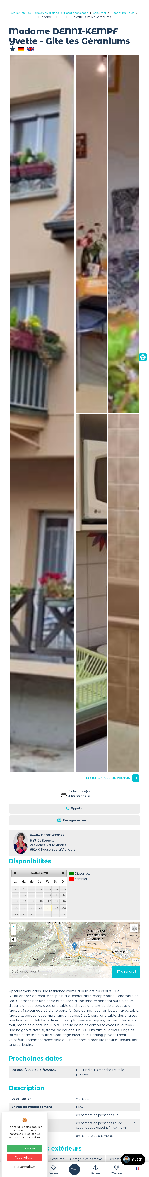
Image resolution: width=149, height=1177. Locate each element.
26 (64, 908)
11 (57, 895)
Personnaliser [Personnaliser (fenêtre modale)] (24, 1166)
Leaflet (136, 960)
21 (25, 908)
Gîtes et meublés (122, 13)
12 (64, 895)
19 (64, 901)
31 (49, 914)
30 (25, 889)
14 (25, 901)
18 (56, 901)
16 (41, 901)
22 (33, 908)
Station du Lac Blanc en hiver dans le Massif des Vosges (49, 13)
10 (49, 895)
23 (41, 908)
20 (16, 908)
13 (17, 901)
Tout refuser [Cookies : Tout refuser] (24, 1157)
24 (49, 908)
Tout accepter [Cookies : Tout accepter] (24, 1148)
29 (16, 889)
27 (16, 914)
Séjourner (99, 13)
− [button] (13, 932)
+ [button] (13, 926)
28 (25, 914)
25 (56, 908)
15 (33, 901)
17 (49, 901)
